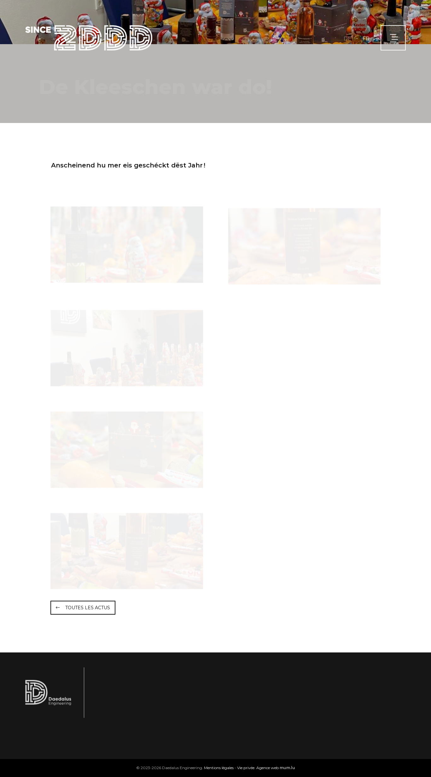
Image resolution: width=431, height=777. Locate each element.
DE (347, 39)
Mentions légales (219, 767)
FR (366, 39)
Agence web (267, 767)
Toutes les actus (87, 607)
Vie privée (245, 767)
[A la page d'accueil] (88, 37)
